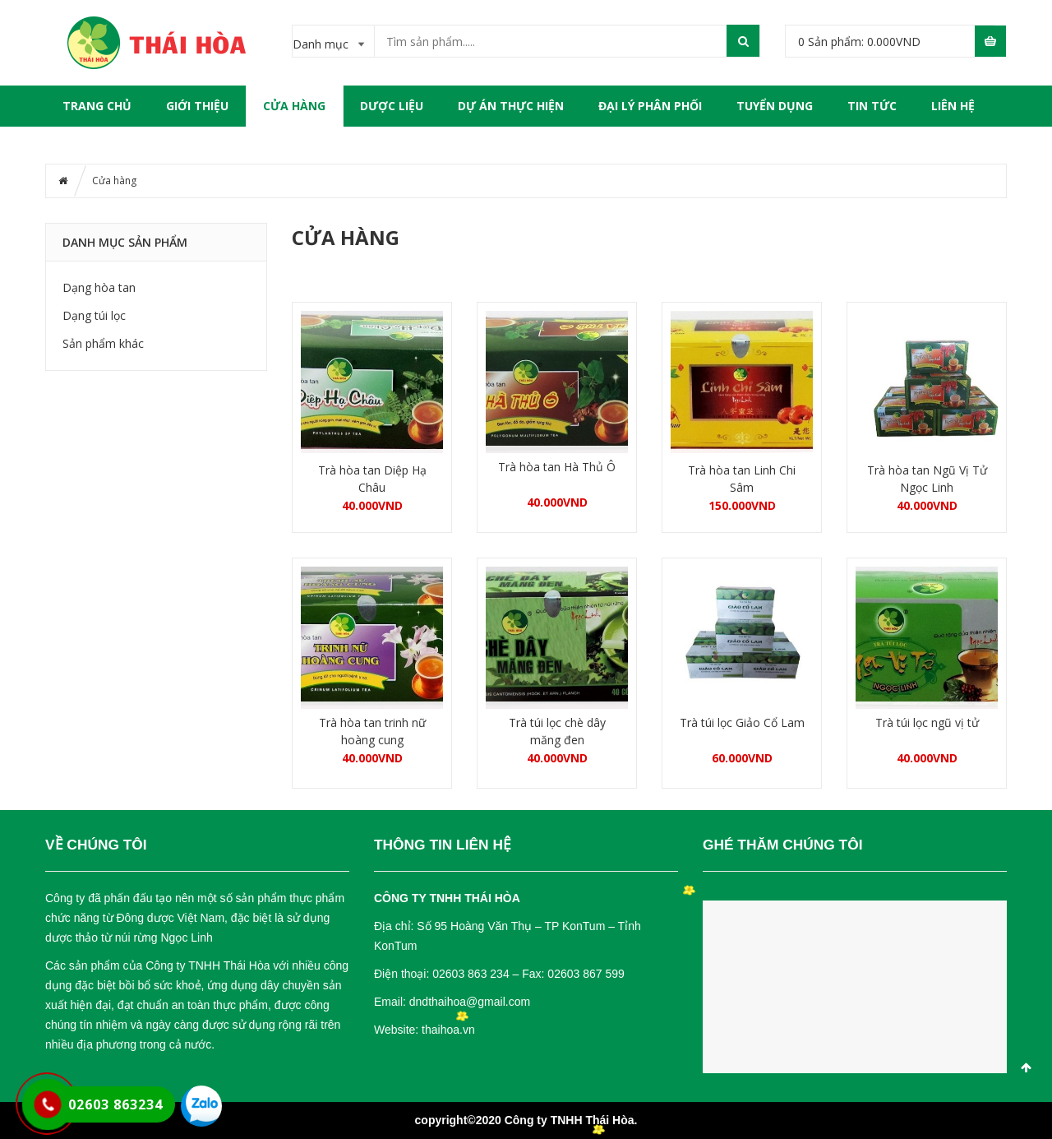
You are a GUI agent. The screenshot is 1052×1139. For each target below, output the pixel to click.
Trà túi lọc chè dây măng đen (557, 731)
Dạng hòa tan (99, 287)
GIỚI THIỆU (197, 105)
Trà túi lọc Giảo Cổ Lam (742, 722)
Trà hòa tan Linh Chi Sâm (742, 478)
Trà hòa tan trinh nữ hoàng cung (372, 731)
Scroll (1026, 1067)
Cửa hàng (294, 105)
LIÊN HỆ (953, 105)
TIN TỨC (872, 105)
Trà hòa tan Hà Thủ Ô (557, 467)
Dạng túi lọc (94, 315)
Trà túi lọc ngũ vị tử (927, 722)
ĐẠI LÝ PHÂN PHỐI (650, 105)
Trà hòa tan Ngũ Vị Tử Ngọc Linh (927, 478)
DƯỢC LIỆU (391, 105)
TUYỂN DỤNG (774, 105)
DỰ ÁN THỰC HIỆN (511, 105)
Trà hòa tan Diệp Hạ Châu (372, 478)
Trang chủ (97, 105)
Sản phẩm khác (103, 343)
